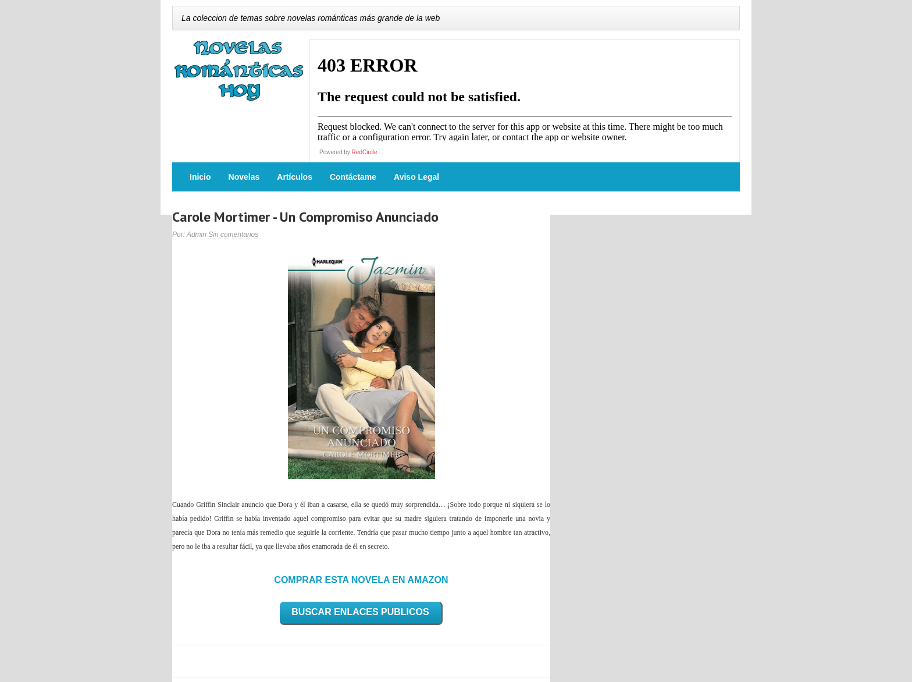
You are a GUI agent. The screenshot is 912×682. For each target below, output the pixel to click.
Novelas (244, 177)
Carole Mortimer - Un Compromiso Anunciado (305, 217)
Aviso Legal (416, 177)
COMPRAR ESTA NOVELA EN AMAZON (361, 580)
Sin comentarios (233, 234)
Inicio (200, 177)
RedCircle (364, 152)
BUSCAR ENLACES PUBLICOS (360, 612)
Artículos (294, 177)
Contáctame (353, 177)
